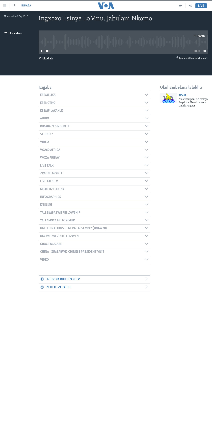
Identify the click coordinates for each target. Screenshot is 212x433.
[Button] (13, 33)
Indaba (26, 5)
